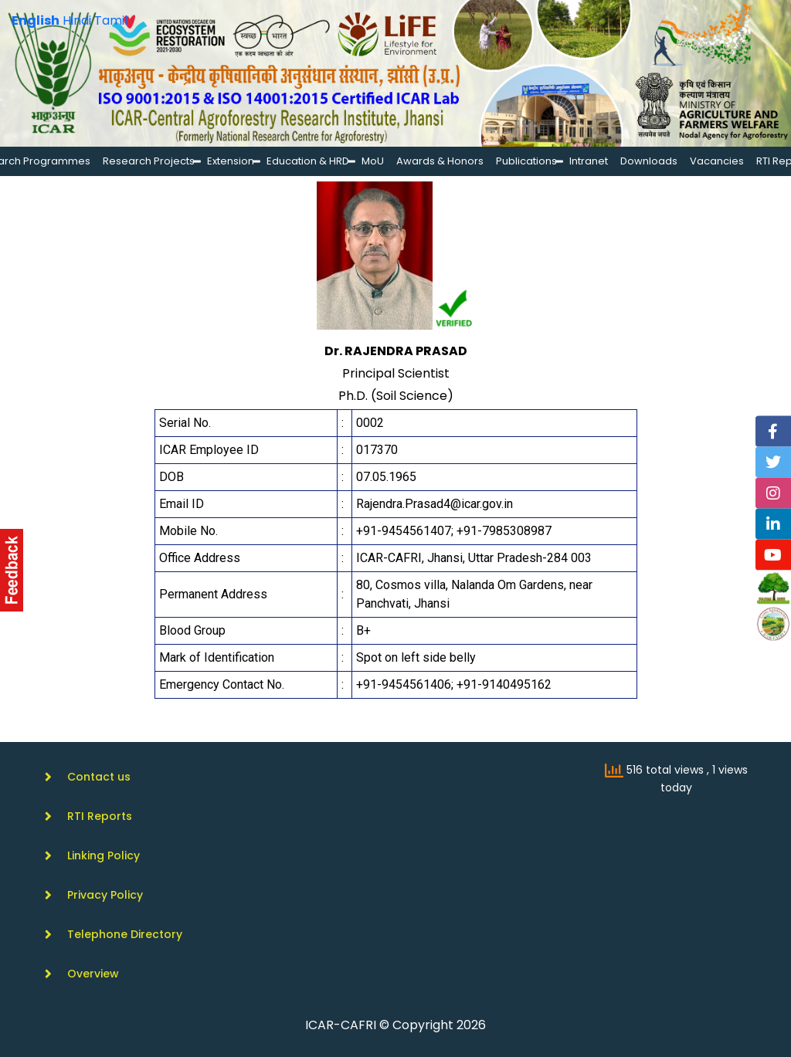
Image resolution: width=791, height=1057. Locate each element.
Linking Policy (103, 855)
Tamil (110, 20)
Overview (93, 973)
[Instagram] (773, 492)
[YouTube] (773, 554)
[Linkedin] (773, 523)
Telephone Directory (124, 934)
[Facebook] (773, 430)
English (35, 20)
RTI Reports (99, 816)
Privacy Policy (105, 895)
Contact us (99, 776)
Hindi (77, 20)
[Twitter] (773, 461)
